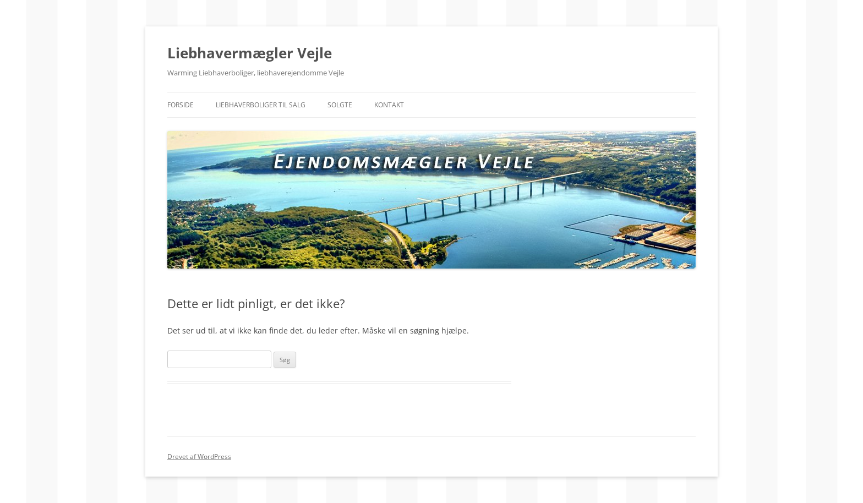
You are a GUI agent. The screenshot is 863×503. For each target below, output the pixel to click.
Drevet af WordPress (199, 456)
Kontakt (389, 105)
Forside (180, 105)
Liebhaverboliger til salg (260, 105)
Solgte (339, 105)
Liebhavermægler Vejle (249, 53)
